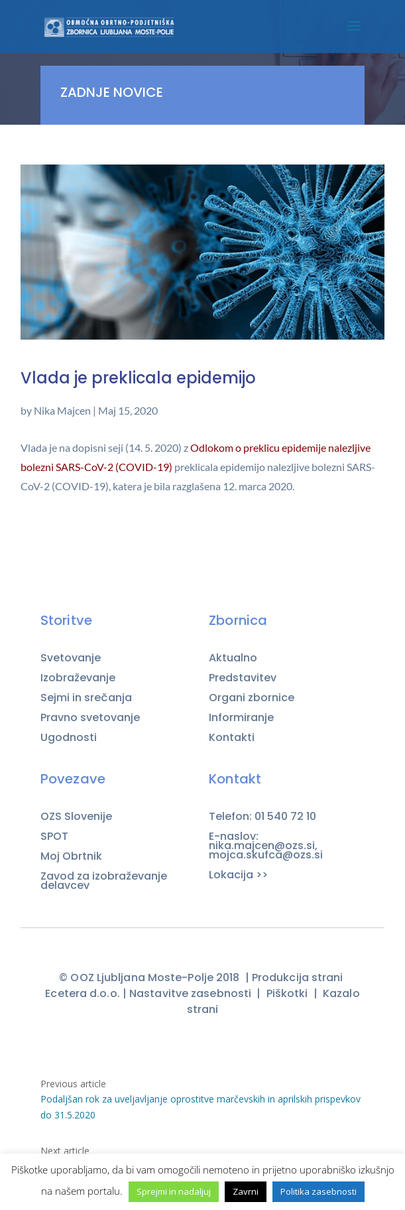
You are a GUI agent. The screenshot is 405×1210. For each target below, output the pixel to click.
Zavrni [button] (246, 1191)
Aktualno (233, 658)
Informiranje (241, 717)
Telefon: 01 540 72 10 (262, 816)
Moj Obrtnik (71, 856)
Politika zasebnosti (318, 1191)
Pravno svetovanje (90, 717)
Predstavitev (242, 678)
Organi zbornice (251, 698)
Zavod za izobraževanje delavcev (103, 881)
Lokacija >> (238, 875)
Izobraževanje (77, 678)
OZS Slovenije (76, 816)
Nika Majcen (62, 410)
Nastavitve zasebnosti (190, 993)
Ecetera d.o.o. (82, 993)
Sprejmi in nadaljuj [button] (174, 1191)
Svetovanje (70, 658)
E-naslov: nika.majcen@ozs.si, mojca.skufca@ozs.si (267, 846)
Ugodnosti (68, 737)
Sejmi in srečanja (86, 698)
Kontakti (232, 737)
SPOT (54, 836)
